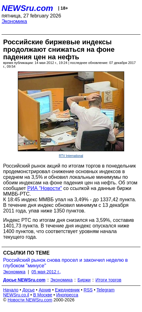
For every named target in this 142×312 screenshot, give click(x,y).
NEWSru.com (27, 8)
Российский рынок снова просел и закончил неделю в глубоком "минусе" (65, 262)
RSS (88, 289)
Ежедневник (67, 289)
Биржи (84, 279)
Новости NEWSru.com (30, 299)
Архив (45, 289)
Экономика (14, 21)
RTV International (71, 156)
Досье (28, 289)
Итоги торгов (108, 279)
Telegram (106, 289)
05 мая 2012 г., (46, 271)
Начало (10, 289)
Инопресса (67, 294)
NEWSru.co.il (16, 294)
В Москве (42, 294)
